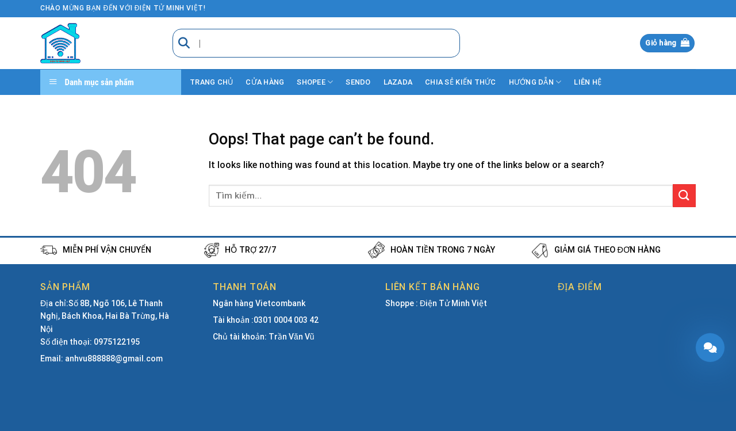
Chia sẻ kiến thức (460, 82)
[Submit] (684, 195)
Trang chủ (211, 82)
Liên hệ (587, 82)
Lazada (398, 82)
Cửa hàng (265, 82)
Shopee (315, 82)
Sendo (358, 82)
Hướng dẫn (535, 82)
